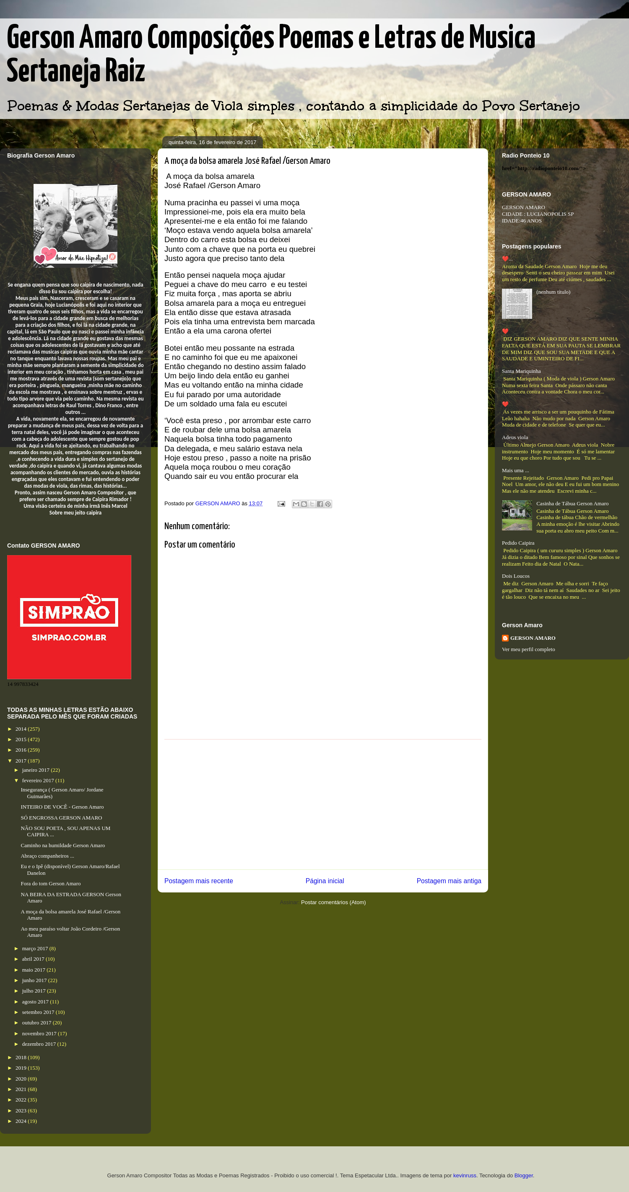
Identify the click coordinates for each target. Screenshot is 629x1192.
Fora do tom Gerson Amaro (51, 883)
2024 (22, 1121)
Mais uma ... (515, 470)
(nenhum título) (553, 292)
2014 (22, 729)
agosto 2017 (36, 1001)
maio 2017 (34, 970)
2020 (22, 1079)
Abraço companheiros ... (47, 856)
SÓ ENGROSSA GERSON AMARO (61, 817)
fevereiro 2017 (38, 780)
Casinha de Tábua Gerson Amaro (572, 503)
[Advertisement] (322, 804)
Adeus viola (515, 437)
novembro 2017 (40, 1033)
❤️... (507, 259)
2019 (22, 1068)
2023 (22, 1110)
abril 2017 (34, 959)
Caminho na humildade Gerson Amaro (63, 845)
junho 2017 (35, 980)
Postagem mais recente (198, 880)
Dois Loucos (516, 576)
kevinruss (464, 1175)
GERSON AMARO (533, 638)
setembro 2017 (39, 1012)
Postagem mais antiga (449, 880)
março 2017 (35, 948)
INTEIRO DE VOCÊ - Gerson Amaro (62, 807)
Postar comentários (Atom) (333, 902)
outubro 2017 (37, 1022)
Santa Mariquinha (521, 371)
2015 (22, 739)
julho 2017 (34, 991)
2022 (22, 1099)
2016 (22, 750)
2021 (22, 1089)
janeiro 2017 (36, 770)
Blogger (524, 1175)
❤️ (505, 331)
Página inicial (325, 880)
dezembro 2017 (39, 1044)
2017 (22, 761)
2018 (22, 1057)
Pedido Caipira (518, 543)
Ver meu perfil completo (528, 649)
